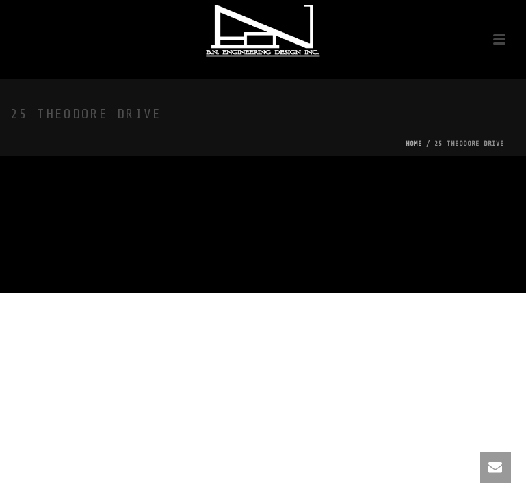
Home (414, 143)
